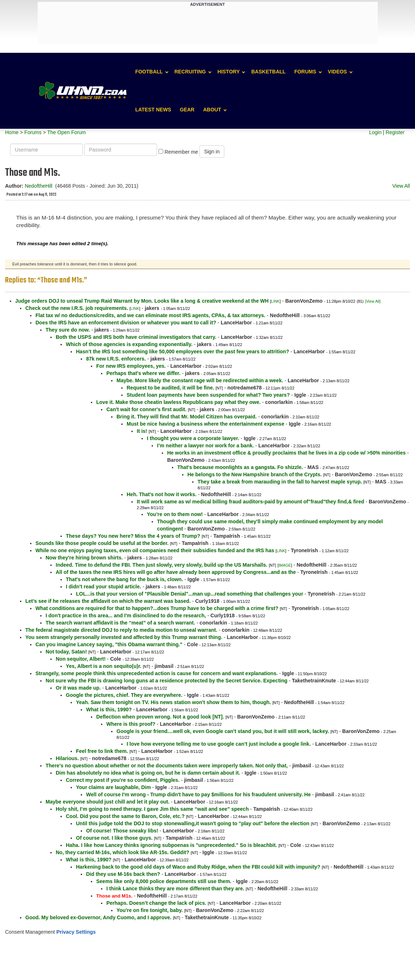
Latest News (153, 109)
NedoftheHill (38, 186)
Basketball (268, 71)
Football (149, 71)
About (212, 109)
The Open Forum (66, 132)
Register (395, 132)
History (228, 71)
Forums (305, 71)
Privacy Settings (76, 932)
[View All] (373, 301)
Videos (337, 71)
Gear (187, 109)
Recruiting (190, 71)
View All (401, 186)
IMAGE (285, 565)
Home (11, 132)
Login (375, 132)
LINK (275, 301)
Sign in (212, 151)
